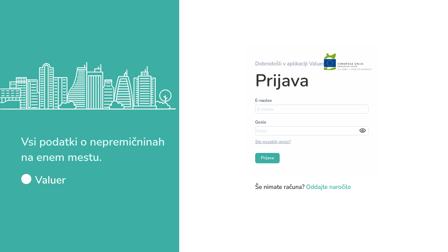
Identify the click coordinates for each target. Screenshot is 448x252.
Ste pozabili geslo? (273, 142)
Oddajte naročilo (328, 187)
